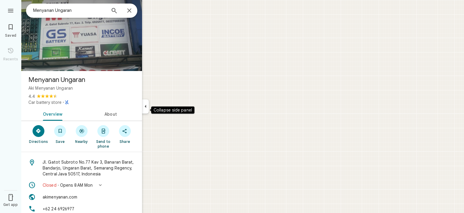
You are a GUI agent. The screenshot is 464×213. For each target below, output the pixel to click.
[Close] (129, 11)
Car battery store (45, 102)
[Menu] (10, 10)
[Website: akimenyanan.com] (81, 197)
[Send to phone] (103, 136)
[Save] (60, 134)
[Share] (125, 134)
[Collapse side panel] (145, 106)
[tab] (51, 113)
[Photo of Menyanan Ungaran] (81, 35)
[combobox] (69, 10)
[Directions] (38, 134)
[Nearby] (82, 134)
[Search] (114, 11)
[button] (81, 185)
